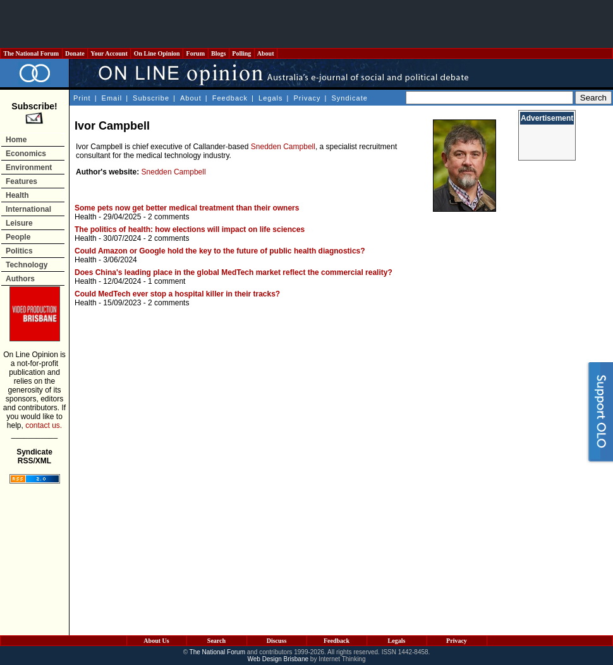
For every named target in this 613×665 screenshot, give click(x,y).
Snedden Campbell (283, 146)
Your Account (109, 53)
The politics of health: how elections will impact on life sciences (190, 229)
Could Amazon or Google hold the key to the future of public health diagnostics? (220, 251)
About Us (156, 640)
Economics (26, 153)
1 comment (166, 281)
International (28, 209)
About (266, 53)
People (18, 237)
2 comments (168, 216)
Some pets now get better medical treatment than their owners (187, 208)
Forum (195, 53)
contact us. (43, 425)
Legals (270, 98)
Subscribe (151, 98)
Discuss (277, 640)
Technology (26, 264)
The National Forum (31, 53)
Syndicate (350, 98)
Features (21, 181)
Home (16, 139)
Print (82, 98)
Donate (75, 53)
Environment (29, 167)
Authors (20, 278)
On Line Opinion (156, 53)
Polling (242, 53)
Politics (19, 251)
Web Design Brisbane (278, 659)
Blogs (219, 53)
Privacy (306, 98)
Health (17, 195)
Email (112, 98)
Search (216, 640)
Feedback (230, 98)
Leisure (19, 223)
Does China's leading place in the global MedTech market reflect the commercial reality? (233, 272)
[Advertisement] (306, 24)
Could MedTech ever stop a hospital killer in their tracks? (177, 294)
